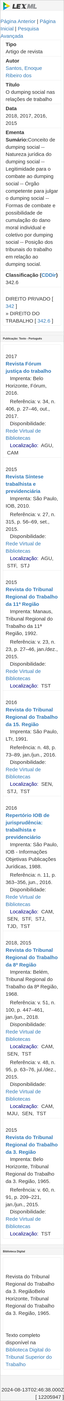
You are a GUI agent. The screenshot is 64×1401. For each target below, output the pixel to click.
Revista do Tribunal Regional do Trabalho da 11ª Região (32, 597)
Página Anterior (18, 21)
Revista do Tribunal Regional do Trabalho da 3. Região (32, 1144)
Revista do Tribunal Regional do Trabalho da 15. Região (32, 717)
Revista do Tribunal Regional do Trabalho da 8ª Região (32, 957)
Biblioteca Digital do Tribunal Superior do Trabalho (29, 1357)
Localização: (24, 445)
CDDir (48, 275)
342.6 (44, 321)
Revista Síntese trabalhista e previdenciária (25, 484)
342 (10, 306)
